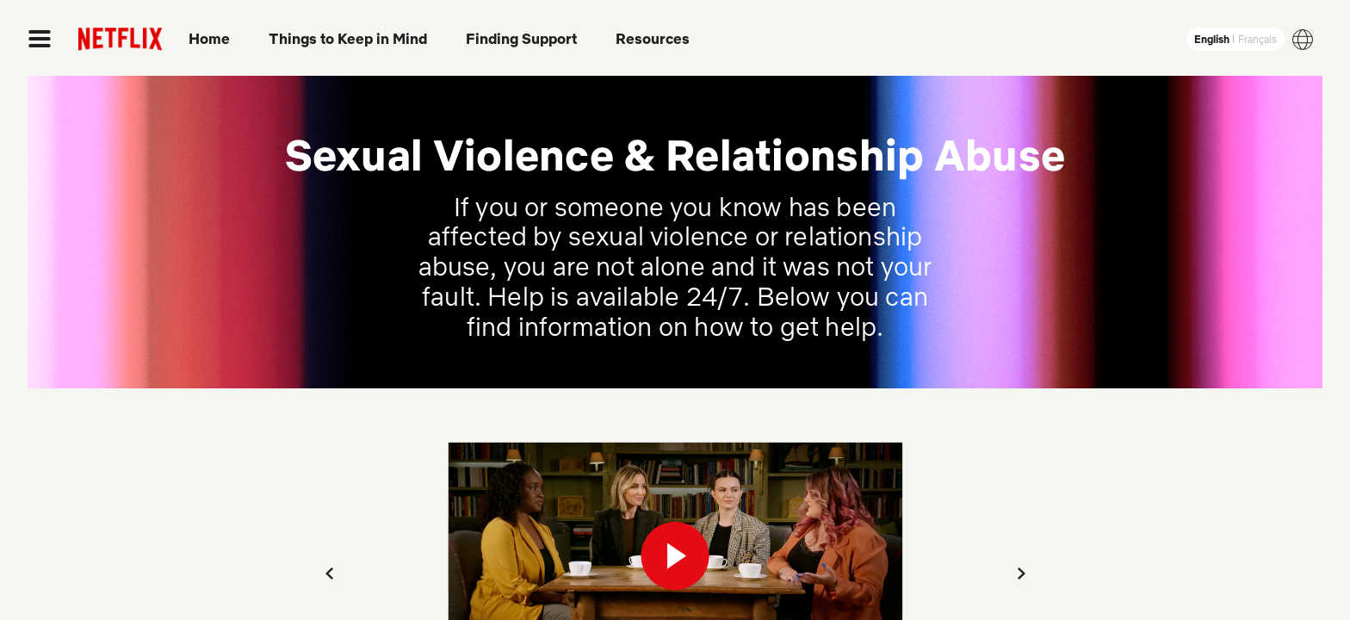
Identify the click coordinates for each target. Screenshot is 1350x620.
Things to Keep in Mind (348, 39)
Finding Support (521, 39)
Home (209, 39)
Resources (653, 39)
